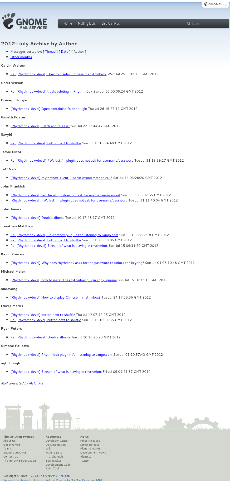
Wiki (48, 448)
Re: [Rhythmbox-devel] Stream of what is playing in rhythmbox (59, 245)
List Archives (111, 23)
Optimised (9, 480)
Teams (7, 448)
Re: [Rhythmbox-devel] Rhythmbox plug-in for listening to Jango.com (64, 235)
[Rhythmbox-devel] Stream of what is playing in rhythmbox (56, 371)
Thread (50, 51)
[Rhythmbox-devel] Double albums (37, 217)
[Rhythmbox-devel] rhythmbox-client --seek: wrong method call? (61, 177)
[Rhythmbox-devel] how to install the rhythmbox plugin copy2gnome (63, 280)
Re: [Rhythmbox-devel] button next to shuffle (45, 143)
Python (86, 480)
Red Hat (50, 480)
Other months (21, 57)
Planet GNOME (90, 448)
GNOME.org (217, 4)
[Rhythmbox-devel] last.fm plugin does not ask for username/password (65, 195)
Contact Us (10, 457)
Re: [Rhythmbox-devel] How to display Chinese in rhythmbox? (58, 74)
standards (25, 480)
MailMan (76, 480)
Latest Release (89, 445)
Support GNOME (14, 452)
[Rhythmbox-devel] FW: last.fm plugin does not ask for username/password (69, 200)
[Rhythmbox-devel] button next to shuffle (42, 314)
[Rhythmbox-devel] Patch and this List (40, 126)
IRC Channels (54, 457)
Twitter (85, 461)
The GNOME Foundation (19, 461)
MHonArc (36, 383)
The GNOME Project (18, 437)
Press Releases (90, 441)
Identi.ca (86, 457)
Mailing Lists (87, 23)
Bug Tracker (53, 461)
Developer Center (57, 441)
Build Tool (52, 468)
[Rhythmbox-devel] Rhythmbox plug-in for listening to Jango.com (61, 354)
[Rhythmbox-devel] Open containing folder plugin (48, 108)
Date (64, 51)
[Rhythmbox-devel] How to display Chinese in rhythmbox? (55, 297)
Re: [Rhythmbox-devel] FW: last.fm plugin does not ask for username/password (72, 160)
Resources (53, 437)
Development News (93, 452)
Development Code (58, 465)
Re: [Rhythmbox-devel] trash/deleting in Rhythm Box (51, 91)
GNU (99, 480)
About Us (9, 441)
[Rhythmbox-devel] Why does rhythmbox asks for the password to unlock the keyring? (77, 262)
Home (68, 23)
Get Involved (11, 445)
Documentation (55, 445)
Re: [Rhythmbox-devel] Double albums (40, 337)
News (84, 437)
